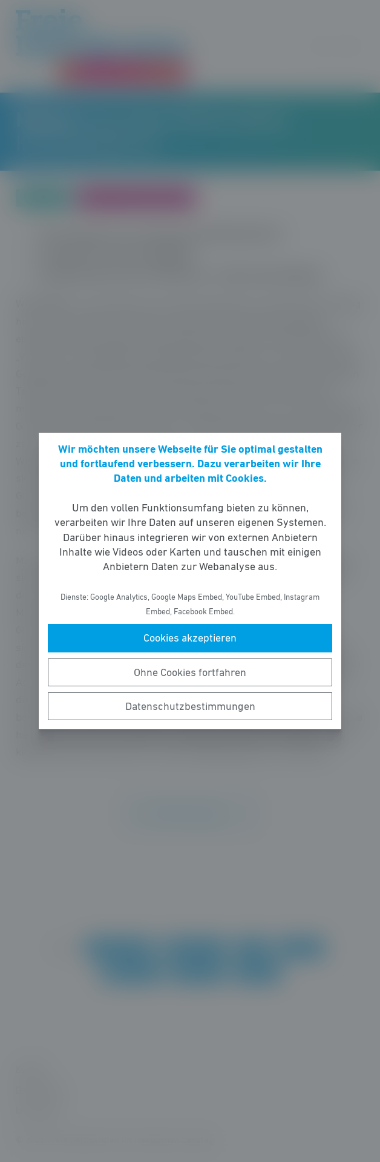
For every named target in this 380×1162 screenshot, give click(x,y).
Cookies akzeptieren (190, 638)
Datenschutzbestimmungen (190, 706)
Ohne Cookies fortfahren (190, 672)
